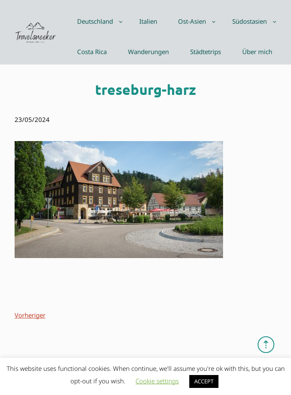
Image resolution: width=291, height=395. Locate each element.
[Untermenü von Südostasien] (274, 21)
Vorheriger (30, 315)
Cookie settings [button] (157, 381)
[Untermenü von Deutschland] (121, 21)
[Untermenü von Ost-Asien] (214, 21)
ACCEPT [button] (203, 381)
